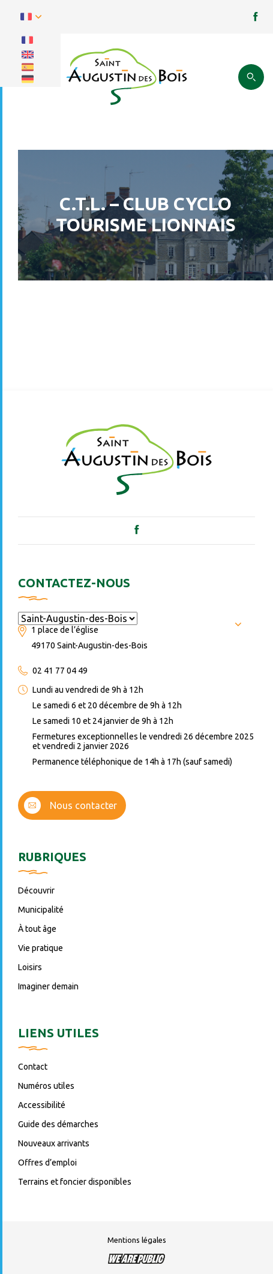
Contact (32, 1066)
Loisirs (30, 967)
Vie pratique (40, 948)
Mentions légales (136, 1240)
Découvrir (36, 890)
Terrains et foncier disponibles (74, 1182)
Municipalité (41, 909)
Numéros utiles (46, 1086)
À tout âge (37, 929)
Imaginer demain (48, 986)
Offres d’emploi (47, 1162)
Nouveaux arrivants (53, 1143)
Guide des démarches (58, 1124)
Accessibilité (41, 1105)
